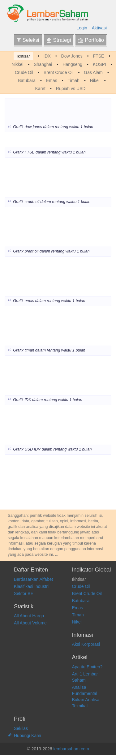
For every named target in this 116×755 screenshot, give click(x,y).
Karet (40, 88)
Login (82, 27)
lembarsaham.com (71, 748)
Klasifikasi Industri (31, 586)
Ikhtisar (23, 56)
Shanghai (43, 64)
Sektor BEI (24, 593)
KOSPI (99, 64)
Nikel (95, 80)
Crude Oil (24, 72)
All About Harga (29, 615)
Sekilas (21, 728)
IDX (46, 56)
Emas (51, 80)
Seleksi (28, 40)
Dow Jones (72, 56)
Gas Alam (93, 72)
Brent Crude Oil (58, 72)
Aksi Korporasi (86, 644)
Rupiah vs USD (71, 88)
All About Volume (30, 622)
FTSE (98, 56)
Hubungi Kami (27, 735)
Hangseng (72, 64)
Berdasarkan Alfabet (33, 579)
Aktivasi (99, 27)
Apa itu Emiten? (87, 666)
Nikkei (17, 64)
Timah (73, 80)
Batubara (27, 80)
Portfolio (91, 40)
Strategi (58, 40)
